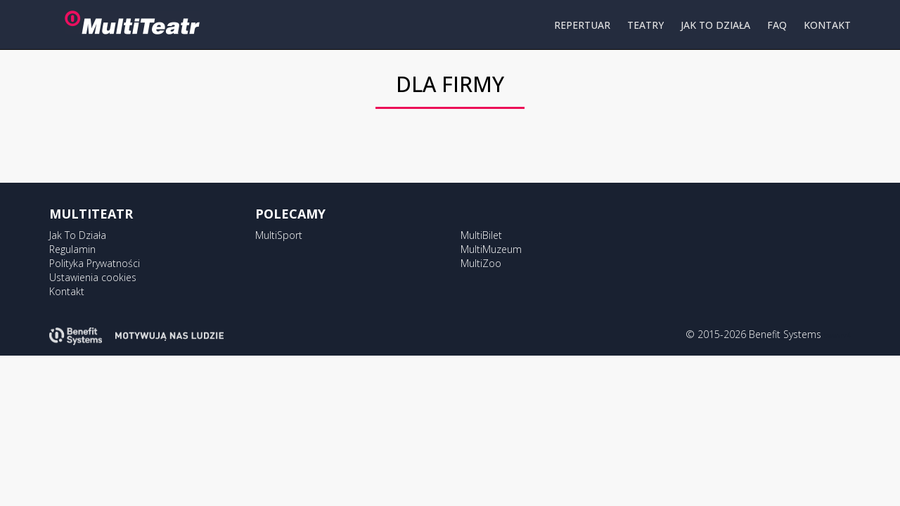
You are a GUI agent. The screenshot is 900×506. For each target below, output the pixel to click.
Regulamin (72, 249)
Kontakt (66, 291)
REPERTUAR (582, 25)
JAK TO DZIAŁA (715, 25)
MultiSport (278, 235)
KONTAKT (827, 25)
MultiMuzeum (491, 249)
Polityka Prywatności (94, 263)
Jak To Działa (77, 235)
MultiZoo (481, 263)
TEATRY (645, 25)
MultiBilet (481, 235)
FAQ (777, 25)
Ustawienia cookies (92, 277)
